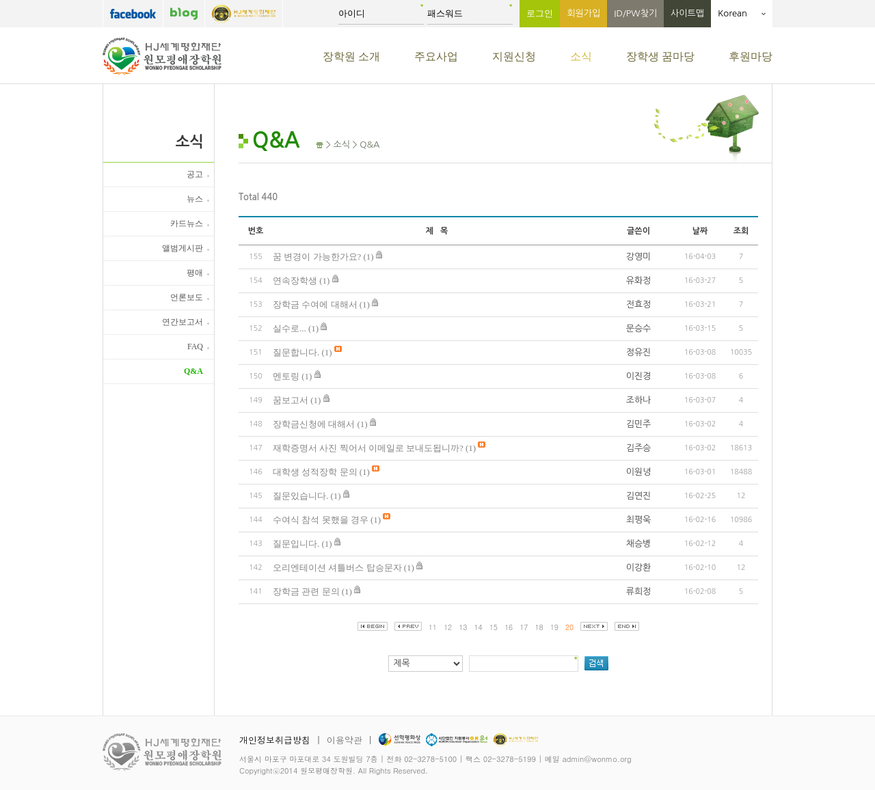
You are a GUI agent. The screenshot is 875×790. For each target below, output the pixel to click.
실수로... (289, 328)
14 (478, 627)
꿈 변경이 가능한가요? (317, 256)
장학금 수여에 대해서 (315, 304)
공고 (195, 174)
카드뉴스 (186, 223)
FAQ (195, 346)
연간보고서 (182, 322)
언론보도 (186, 297)
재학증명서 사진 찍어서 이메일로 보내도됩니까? (368, 448)
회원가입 (583, 13)
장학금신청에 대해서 (314, 424)
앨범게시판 (182, 248)
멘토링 (286, 376)
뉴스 (195, 199)
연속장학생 (295, 280)
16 (508, 627)
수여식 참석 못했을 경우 (320, 520)
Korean (742, 13)
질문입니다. (296, 544)
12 (448, 627)
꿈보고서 (290, 400)
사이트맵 (687, 13)
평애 (195, 272)
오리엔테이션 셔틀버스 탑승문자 (337, 567)
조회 (741, 231)
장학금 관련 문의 (306, 591)
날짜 (700, 231)
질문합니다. (296, 352)
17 (524, 627)
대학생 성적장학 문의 (315, 472)
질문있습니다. (300, 496)
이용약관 (344, 739)
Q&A (193, 371)
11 (433, 627)
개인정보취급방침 (274, 739)
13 (463, 627)
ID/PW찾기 (635, 13)
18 (539, 627)
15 (493, 627)
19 (554, 627)
